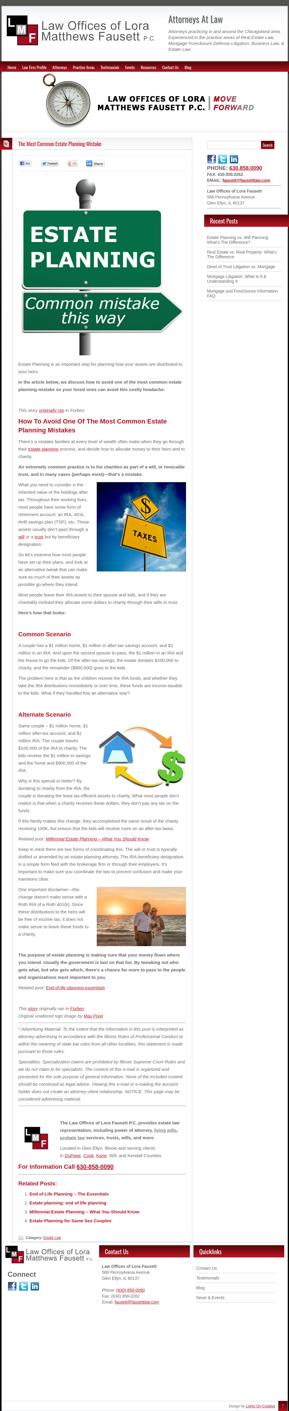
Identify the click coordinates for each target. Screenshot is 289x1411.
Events (130, 67)
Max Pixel (93, 1015)
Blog (188, 67)
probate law (72, 1137)
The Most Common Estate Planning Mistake (59, 144)
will (21, 536)
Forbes (77, 1008)
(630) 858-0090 (130, 1290)
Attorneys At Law (195, 19)
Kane (101, 1155)
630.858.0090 (245, 168)
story (33, 1008)
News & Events (210, 1297)
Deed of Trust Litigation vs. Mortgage (241, 266)
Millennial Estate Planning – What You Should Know (97, 838)
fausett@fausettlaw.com (246, 180)
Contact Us (170, 67)
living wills (165, 1130)
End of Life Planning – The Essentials (69, 1193)
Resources (148, 67)
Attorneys (59, 67)
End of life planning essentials (75, 987)
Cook (88, 1155)
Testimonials (110, 67)
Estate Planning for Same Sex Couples (70, 1220)
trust (39, 536)
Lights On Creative (260, 1406)
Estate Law (52, 1238)
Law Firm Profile (34, 67)
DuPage (73, 1155)
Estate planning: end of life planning (67, 1202)
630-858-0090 (95, 1166)
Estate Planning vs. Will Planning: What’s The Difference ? (238, 240)
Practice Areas (84, 67)
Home (12, 67)
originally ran (51, 410)
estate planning (43, 448)
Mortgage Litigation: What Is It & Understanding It (236, 279)
